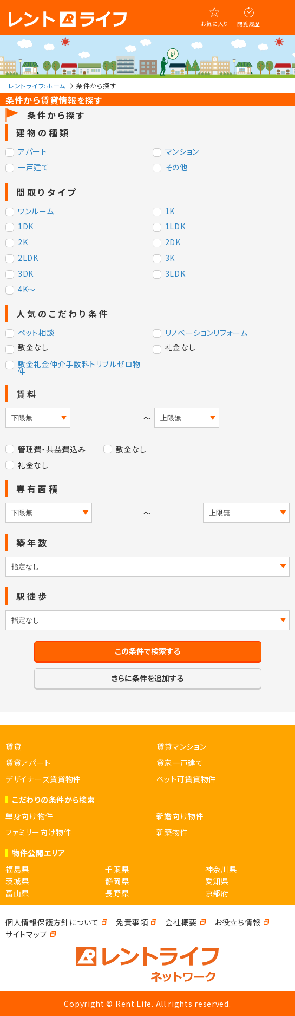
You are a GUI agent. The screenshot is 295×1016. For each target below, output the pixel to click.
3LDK (175, 274)
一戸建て (33, 167)
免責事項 (132, 922)
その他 (176, 167)
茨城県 (17, 881)
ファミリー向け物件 (38, 832)
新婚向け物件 (180, 815)
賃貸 (13, 746)
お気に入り (215, 24)
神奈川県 (221, 869)
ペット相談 (36, 333)
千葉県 (117, 869)
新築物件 (172, 832)
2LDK (28, 258)
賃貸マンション (181, 746)
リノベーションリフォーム (206, 333)
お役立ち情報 (237, 922)
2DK (173, 242)
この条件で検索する (147, 651)
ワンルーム (36, 211)
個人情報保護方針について (52, 922)
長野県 (117, 892)
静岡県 (117, 881)
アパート (32, 152)
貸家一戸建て (180, 762)
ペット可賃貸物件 (186, 779)
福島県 (17, 869)
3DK (26, 274)
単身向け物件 (29, 815)
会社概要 (181, 922)
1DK (26, 227)
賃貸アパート (27, 762)
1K (170, 211)
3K (170, 258)
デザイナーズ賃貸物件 (43, 779)
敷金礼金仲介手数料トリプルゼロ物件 (79, 367)
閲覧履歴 (248, 24)
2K (23, 242)
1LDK (175, 227)
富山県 (17, 892)
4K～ (27, 290)
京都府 (217, 892)
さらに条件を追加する (147, 678)
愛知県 (217, 881)
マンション (182, 152)
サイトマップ (26, 934)
